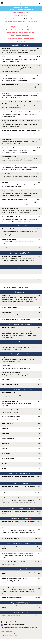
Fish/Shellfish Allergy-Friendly (14, 32)
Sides (6, 24)
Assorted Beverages (27, 27)
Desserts (11, 24)
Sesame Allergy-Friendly (15, 38)
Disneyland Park (27, 9)
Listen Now (7, 631)
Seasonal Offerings (11, 21)
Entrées (20, 21)
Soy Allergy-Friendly (28, 38)
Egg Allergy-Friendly (31, 29)
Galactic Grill (21, 7)
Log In (39, 3)
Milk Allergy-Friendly (30, 32)
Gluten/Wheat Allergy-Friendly (14, 29)
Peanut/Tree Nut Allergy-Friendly (21, 35)
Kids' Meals (34, 24)
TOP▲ (30, 45)
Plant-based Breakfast (30, 21)
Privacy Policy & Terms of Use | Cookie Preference (10, 635)
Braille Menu (21, 41)
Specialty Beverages (15, 27)
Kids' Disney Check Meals (22, 24)
